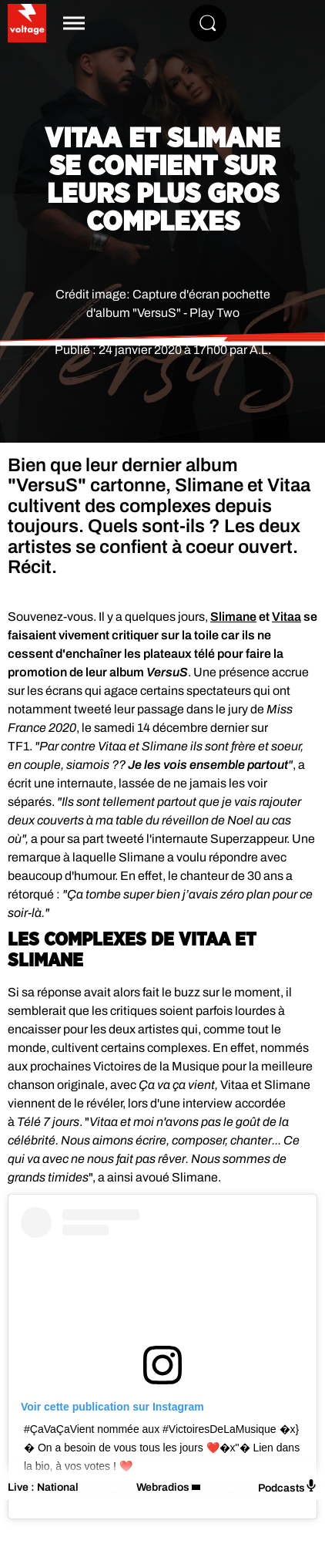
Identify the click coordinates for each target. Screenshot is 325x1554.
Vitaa (286, 616)
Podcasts (287, 1486)
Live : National (43, 1487)
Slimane (233, 616)
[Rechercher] (207, 23)
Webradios (162, 1487)
